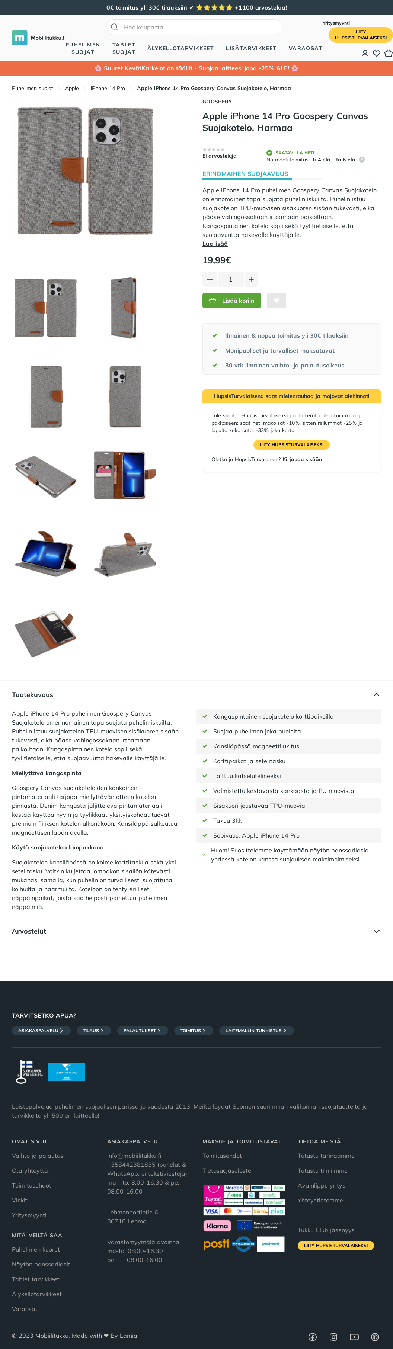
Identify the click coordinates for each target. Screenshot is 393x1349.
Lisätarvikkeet (251, 48)
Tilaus (94, 1031)
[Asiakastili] (365, 53)
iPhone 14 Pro (108, 88)
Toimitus (193, 1031)
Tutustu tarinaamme (326, 1155)
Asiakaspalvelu (41, 1031)
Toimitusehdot (31, 1185)
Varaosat (306, 48)
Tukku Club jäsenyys (326, 1230)
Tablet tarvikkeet (36, 1279)
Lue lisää (215, 243)
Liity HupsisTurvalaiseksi (291, 444)
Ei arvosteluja (219, 155)
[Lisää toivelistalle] (276, 300)
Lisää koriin (232, 300)
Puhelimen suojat (83, 48)
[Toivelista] (376, 53)
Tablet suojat (123, 48)
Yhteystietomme (320, 1200)
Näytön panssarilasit (41, 1264)
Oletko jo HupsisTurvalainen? (266, 459)
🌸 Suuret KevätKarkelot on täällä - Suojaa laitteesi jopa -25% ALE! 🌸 (196, 68)
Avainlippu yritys (321, 1185)
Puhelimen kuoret (36, 1249)
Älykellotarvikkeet (180, 48)
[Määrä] (231, 279)
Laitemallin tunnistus (257, 1031)
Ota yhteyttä (30, 1170)
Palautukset (143, 1031)
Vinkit (20, 1200)
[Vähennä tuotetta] (209, 279)
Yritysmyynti (336, 23)
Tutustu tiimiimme (323, 1170)
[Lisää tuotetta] (251, 279)
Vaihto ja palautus (37, 1155)
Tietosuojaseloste (226, 1170)
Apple (72, 88)
